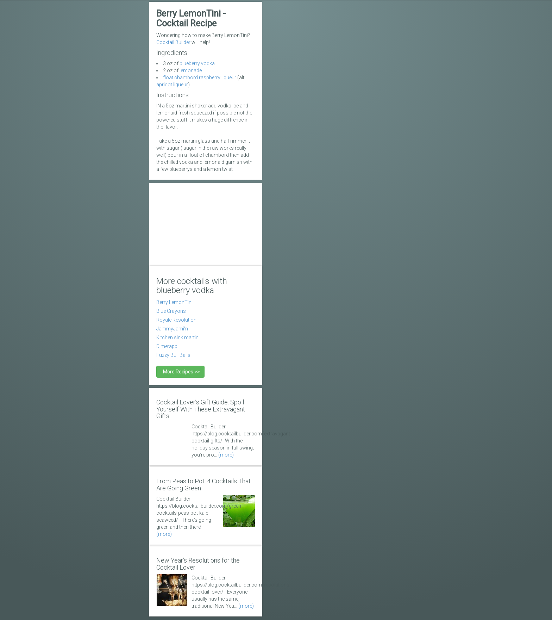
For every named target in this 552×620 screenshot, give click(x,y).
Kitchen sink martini (178, 337)
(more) (226, 455)
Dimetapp (166, 346)
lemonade (191, 70)
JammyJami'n (172, 328)
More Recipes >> (180, 371)
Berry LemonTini (174, 302)
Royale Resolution (176, 320)
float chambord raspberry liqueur (199, 77)
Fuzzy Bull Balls (173, 355)
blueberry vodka (197, 63)
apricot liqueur (172, 84)
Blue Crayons (171, 311)
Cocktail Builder (173, 42)
